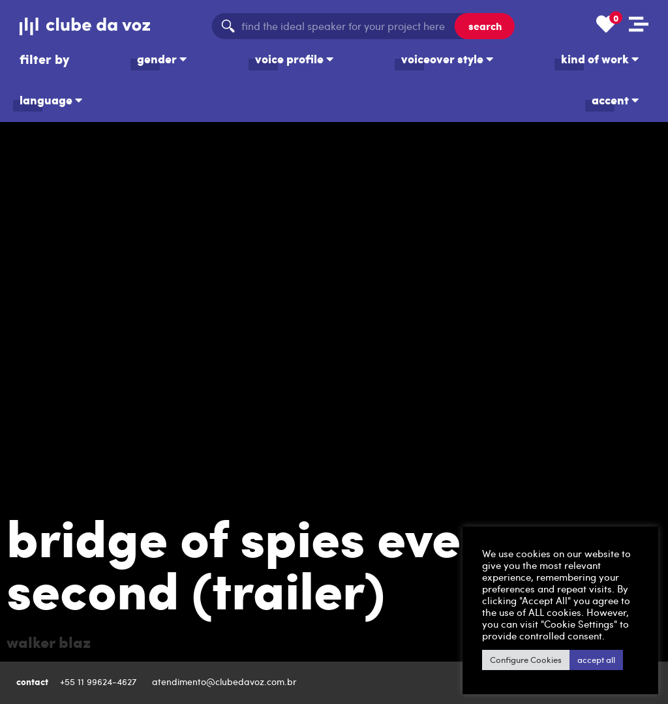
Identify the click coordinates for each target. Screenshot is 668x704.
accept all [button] (596, 660)
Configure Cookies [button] (526, 660)
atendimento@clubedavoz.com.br (225, 681)
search (485, 25)
